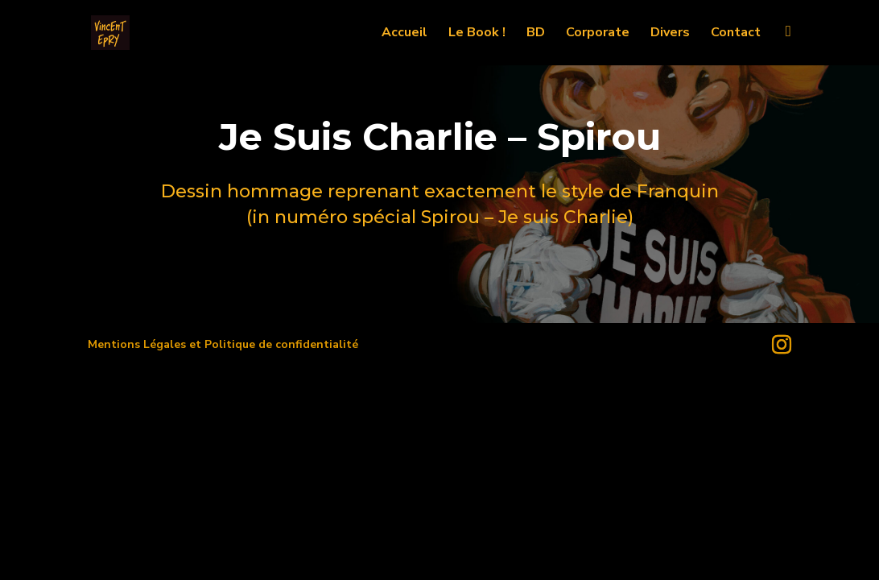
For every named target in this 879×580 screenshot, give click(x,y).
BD (535, 34)
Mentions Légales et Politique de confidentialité (223, 344)
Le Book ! (477, 34)
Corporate (597, 34)
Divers (670, 34)
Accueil (404, 34)
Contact (736, 34)
